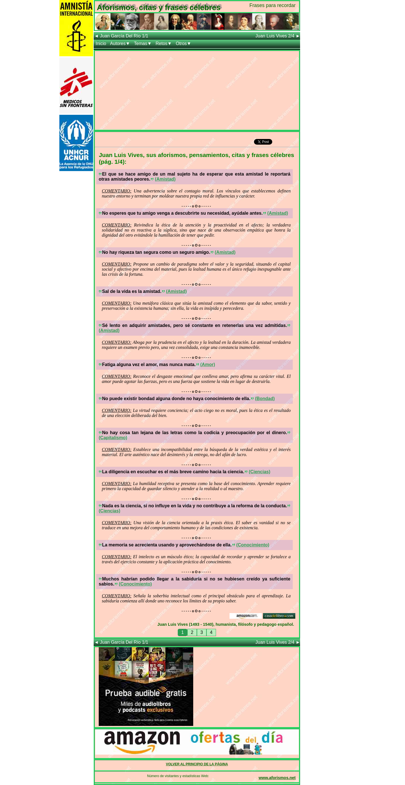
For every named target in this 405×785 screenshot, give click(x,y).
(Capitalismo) (113, 437)
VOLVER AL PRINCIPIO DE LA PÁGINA (197, 764)
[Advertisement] (197, 90)
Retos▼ (164, 43)
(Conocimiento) (252, 544)
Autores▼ (120, 43)
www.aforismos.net (277, 777)
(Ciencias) (259, 471)
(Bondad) (265, 398)
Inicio (101, 43)
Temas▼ (143, 43)
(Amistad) (165, 179)
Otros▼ (183, 43)
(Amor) (207, 364)
